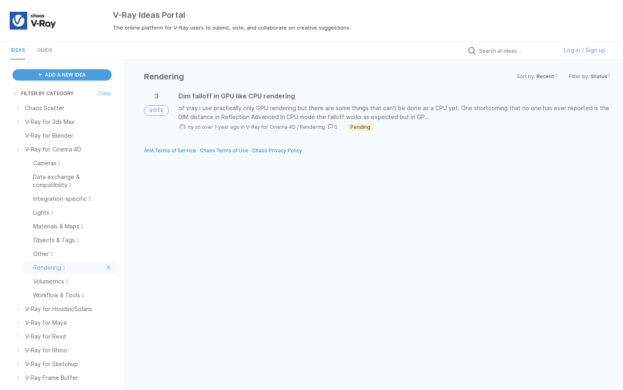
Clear (104, 93)
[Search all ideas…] (516, 50)
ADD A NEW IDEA (62, 75)
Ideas (18, 50)
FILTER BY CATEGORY (43, 93)
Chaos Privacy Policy (277, 150)
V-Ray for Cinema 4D (271, 127)
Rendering (312, 127)
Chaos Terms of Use (224, 150)
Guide (44, 50)
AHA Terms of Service (170, 150)
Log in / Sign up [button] (585, 50)
